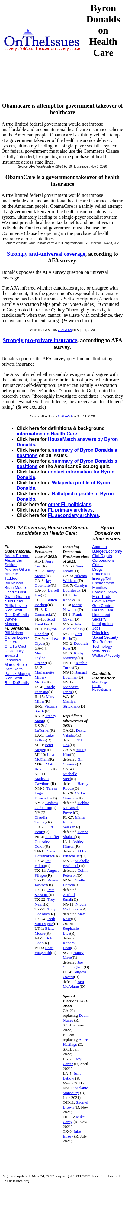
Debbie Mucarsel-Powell (76, 808)
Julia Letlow (72, 1075)
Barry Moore (45, 573)
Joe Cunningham (73, 964)
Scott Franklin (45, 621)
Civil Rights (102, 556)
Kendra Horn (69, 945)
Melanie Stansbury (75, 1090)
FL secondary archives (73, 515)
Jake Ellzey (72, 1133)
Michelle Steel (70, 776)
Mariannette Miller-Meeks (44, 677)
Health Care (102, 610)
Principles (100, 633)
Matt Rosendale (44, 766)
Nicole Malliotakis (74, 906)
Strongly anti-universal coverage (46, 254)
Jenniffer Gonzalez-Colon (47, 841)
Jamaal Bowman (75, 674)
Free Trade (101, 596)
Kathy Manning (73, 655)
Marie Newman (72, 607)
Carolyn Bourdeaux (75, 587)
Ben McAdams (73, 984)
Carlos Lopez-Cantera (17, 639)
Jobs (96, 628)
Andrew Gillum (17, 569)
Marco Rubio (16, 664)
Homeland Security (101, 616)
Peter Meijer (44, 747)
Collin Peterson (75, 873)
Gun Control (102, 605)
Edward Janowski (13, 657)
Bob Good (43, 940)
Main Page (100, 682)
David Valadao (74, 732)
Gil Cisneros (73, 761)
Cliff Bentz (44, 829)
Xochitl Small (69, 897)
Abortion (99, 546)
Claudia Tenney (41, 819)
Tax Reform (102, 642)
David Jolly (14, 651)
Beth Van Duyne (45, 921)
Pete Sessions (45, 892)
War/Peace (101, 651)
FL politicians (101, 689)
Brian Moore (15, 587)
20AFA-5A (65, 330)
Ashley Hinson (73, 844)
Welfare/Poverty (106, 655)
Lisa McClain (44, 757)
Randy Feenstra (45, 689)
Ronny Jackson (46, 882)
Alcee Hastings (75, 1042)
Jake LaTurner (44, 728)
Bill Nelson (14, 583)
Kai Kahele (70, 597)
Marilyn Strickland (71, 703)
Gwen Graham (17, 596)
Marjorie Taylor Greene (42, 658)
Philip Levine (16, 605)
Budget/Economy (107, 551)
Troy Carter (72, 1061)
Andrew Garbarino (46, 805)
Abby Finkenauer (74, 853)
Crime (97, 565)
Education (101, 574)
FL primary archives (70, 509)
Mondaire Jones (71, 689)
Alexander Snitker (13, 562)
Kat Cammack (43, 612)
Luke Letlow (44, 737)
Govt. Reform (103, 601)
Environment (103, 583)
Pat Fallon (43, 863)
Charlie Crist (15, 592)
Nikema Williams (75, 578)
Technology (102, 646)
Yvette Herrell (74, 882)
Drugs (97, 569)
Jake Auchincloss (73, 626)
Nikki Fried (14, 601)
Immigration (102, 623)
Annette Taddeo (11, 576)
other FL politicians (69, 504)
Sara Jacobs (73, 568)
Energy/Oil (101, 578)
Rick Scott (13, 610)
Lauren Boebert (46, 602)
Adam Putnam (17, 556)
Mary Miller (45, 699)
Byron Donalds (46, 631)
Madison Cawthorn (43, 781)
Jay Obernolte (43, 583)
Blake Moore (45, 931)
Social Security (105, 637)
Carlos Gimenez (74, 795)
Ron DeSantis (17, 614)
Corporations (103, 560)
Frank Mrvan (72, 616)
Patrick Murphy (18, 673)
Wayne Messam (12, 621)
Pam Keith (14, 669)
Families (99, 587)
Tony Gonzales (45, 911)
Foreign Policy (104, 592)
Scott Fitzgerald (44, 950)
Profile (96, 686)
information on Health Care (47, 433)
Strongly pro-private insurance (40, 340)
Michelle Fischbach (76, 863)
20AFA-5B (65, 416)
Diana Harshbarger (45, 853)
